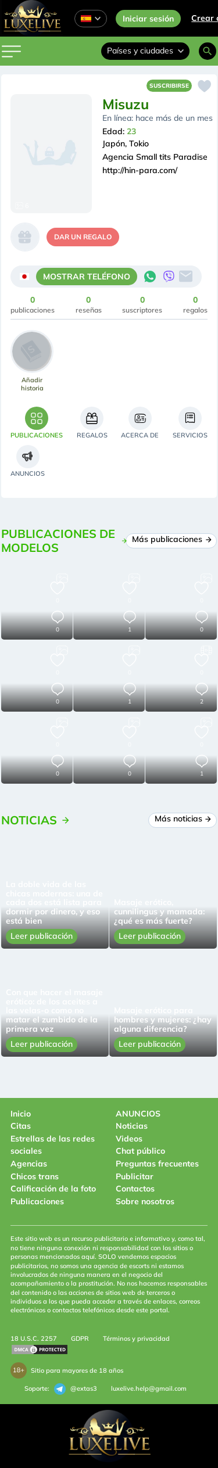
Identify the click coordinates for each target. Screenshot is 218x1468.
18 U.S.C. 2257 (33, 1338)
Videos (129, 1138)
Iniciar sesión (148, 18)
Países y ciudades (145, 50)
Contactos (135, 1188)
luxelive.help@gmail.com (149, 1388)
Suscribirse (169, 85)
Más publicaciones (171, 539)
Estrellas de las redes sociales (52, 1145)
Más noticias (183, 818)
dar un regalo (83, 236)
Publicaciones (37, 1201)
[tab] (36, 423)
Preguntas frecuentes (157, 1163)
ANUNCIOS (138, 1113)
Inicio (20, 1113)
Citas (20, 1126)
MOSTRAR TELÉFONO (86, 276)
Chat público (140, 1151)
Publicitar (134, 1176)
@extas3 (75, 1389)
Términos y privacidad (136, 1338)
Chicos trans (34, 1176)
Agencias (28, 1163)
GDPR (80, 1338)
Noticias (132, 1126)
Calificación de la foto (53, 1188)
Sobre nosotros (145, 1201)
